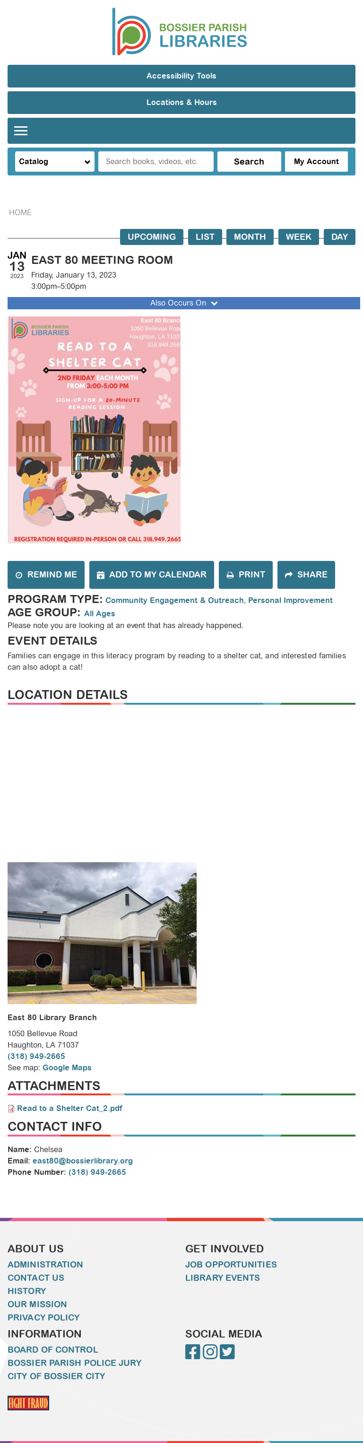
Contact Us (36, 1278)
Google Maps (67, 1067)
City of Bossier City (56, 1376)
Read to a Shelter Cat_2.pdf (69, 1108)
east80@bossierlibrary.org (83, 1160)
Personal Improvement (290, 600)
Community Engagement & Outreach (174, 600)
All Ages (99, 613)
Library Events (222, 1278)
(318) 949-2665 (36, 1056)
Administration (45, 1264)
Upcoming (152, 237)
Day (339, 237)
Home (20, 212)
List (205, 237)
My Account (316, 161)
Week (298, 237)
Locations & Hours (182, 102)
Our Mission (37, 1304)
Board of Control (53, 1350)
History (27, 1291)
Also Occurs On (185, 302)
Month (250, 237)
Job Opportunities (231, 1264)
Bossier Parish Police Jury (74, 1363)
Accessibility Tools (181, 75)
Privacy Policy (43, 1317)
